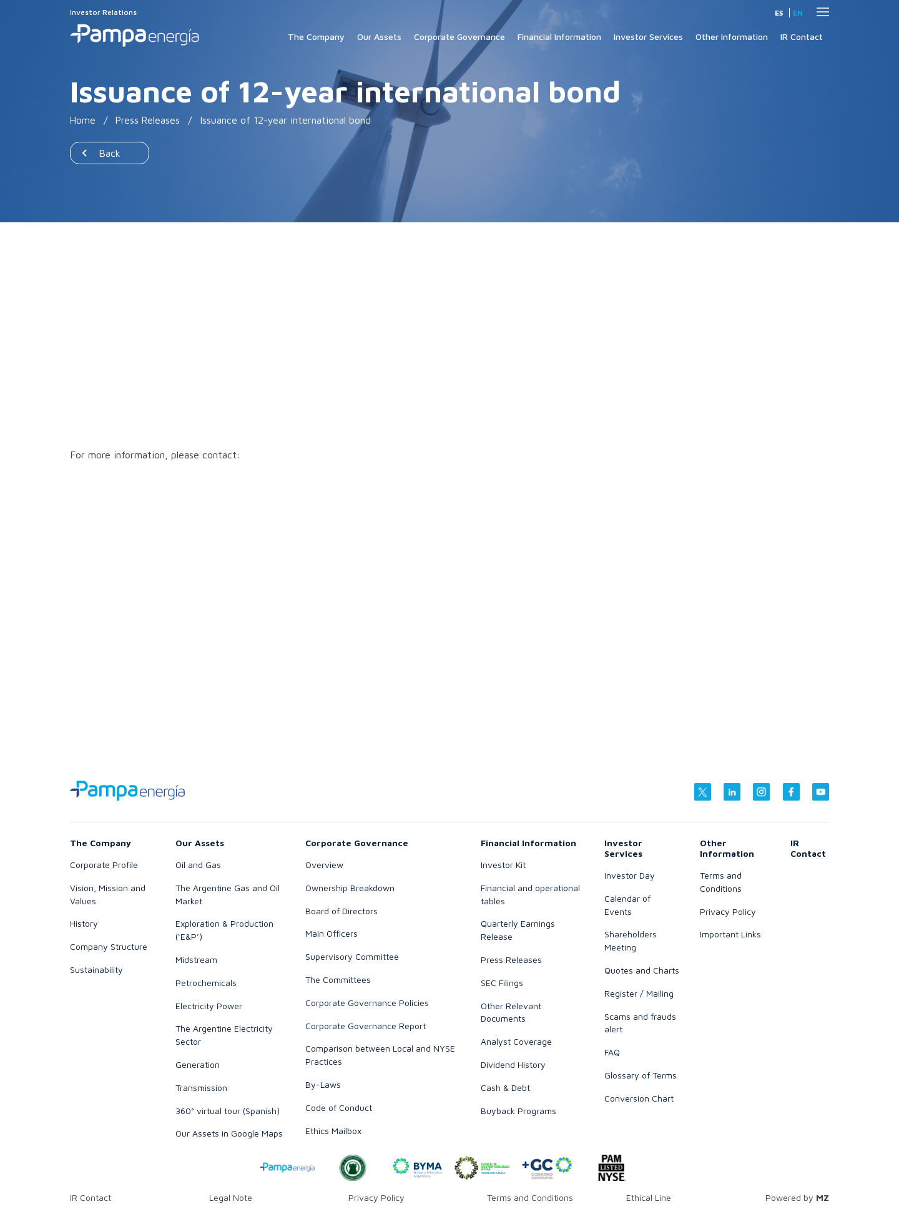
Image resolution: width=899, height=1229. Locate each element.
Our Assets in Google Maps (229, 1133)
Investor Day (629, 875)
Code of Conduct (338, 1107)
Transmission (201, 1087)
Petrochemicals (206, 982)
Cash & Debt (505, 1087)
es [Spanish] (779, 12)
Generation (197, 1064)
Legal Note (230, 1197)
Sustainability (96, 969)
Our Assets (379, 36)
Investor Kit (503, 864)
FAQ (612, 1052)
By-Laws (323, 1084)
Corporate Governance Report (365, 1025)
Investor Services (648, 36)
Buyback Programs (518, 1110)
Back (109, 153)
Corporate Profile (104, 864)
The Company (316, 36)
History (84, 923)
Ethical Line (648, 1197)
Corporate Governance (459, 36)
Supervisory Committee (352, 956)
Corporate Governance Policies (367, 1002)
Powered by (797, 1197)
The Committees (338, 979)
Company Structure (108, 946)
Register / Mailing (639, 993)
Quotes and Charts (641, 970)
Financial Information (559, 36)
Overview (324, 864)
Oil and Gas (198, 864)
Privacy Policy (728, 911)
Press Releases (149, 120)
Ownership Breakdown (350, 887)
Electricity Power (208, 1005)
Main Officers (331, 933)
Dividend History (513, 1064)
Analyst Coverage (516, 1041)
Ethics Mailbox (333, 1130)
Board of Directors (341, 911)
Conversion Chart (639, 1098)
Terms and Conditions (530, 1197)
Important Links (730, 934)
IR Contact (801, 36)
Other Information (731, 36)
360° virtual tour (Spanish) (227, 1110)
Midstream (196, 959)
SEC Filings (502, 982)
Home (83, 120)
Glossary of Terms (640, 1075)
